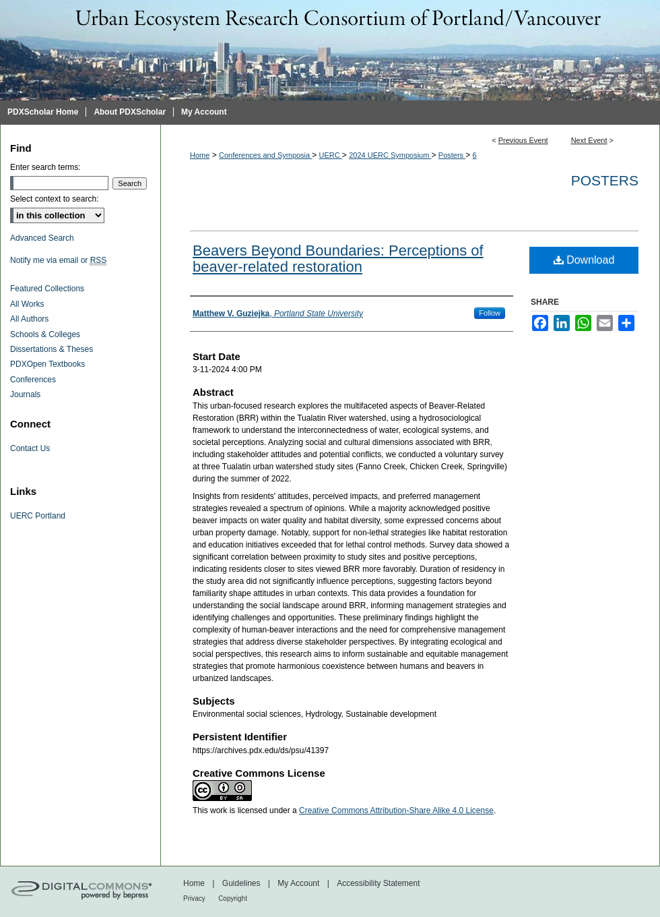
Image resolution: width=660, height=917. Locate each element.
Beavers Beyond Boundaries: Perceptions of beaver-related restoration (338, 258)
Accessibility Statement (378, 883)
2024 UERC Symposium (390, 155)
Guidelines (241, 883)
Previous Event (523, 140)
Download (584, 260)
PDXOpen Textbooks (47, 364)
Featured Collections (47, 288)
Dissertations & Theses (51, 349)
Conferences (33, 379)
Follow (489, 313)
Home (199, 155)
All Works (27, 304)
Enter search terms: (45, 167)
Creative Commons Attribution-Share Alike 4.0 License (396, 810)
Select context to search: (54, 199)
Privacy (194, 898)
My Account (298, 883)
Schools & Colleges (45, 334)
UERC (330, 155)
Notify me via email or (58, 260)
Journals (25, 394)
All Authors (29, 319)
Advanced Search (42, 238)
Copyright (232, 898)
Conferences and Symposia (265, 155)
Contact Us (30, 448)
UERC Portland (37, 516)
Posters (451, 155)
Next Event (589, 140)
